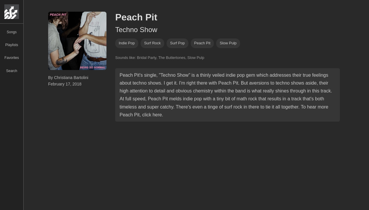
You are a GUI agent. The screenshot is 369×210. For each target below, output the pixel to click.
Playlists (11, 45)
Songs (12, 32)
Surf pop (177, 43)
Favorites (11, 58)
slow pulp (228, 43)
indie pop (127, 43)
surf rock (152, 43)
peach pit (202, 43)
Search (11, 71)
